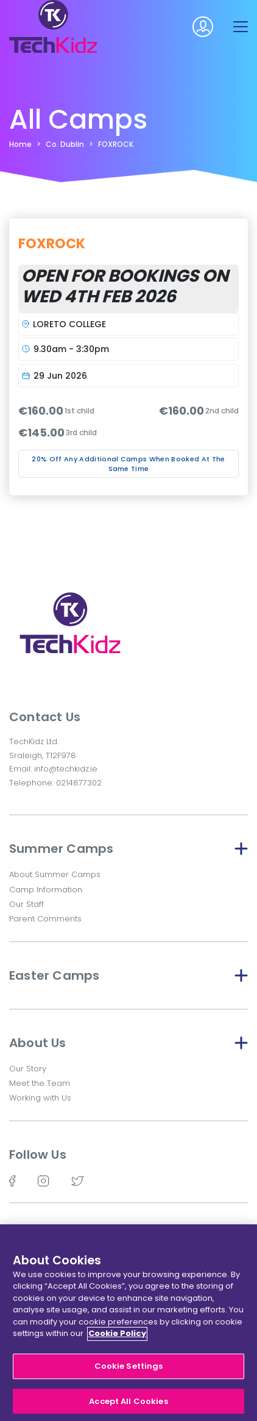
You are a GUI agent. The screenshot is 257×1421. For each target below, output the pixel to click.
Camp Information (45, 889)
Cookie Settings (128, 1369)
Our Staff (26, 904)
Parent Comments (45, 918)
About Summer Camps (54, 874)
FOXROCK (115, 144)
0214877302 (79, 783)
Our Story (27, 1068)
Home (20, 144)
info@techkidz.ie (65, 769)
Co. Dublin (65, 144)
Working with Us (40, 1098)
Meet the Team (39, 1083)
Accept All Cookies (128, 1405)
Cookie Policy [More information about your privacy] (117, 1337)
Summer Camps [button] (128, 848)
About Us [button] (128, 1042)
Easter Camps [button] (128, 975)
